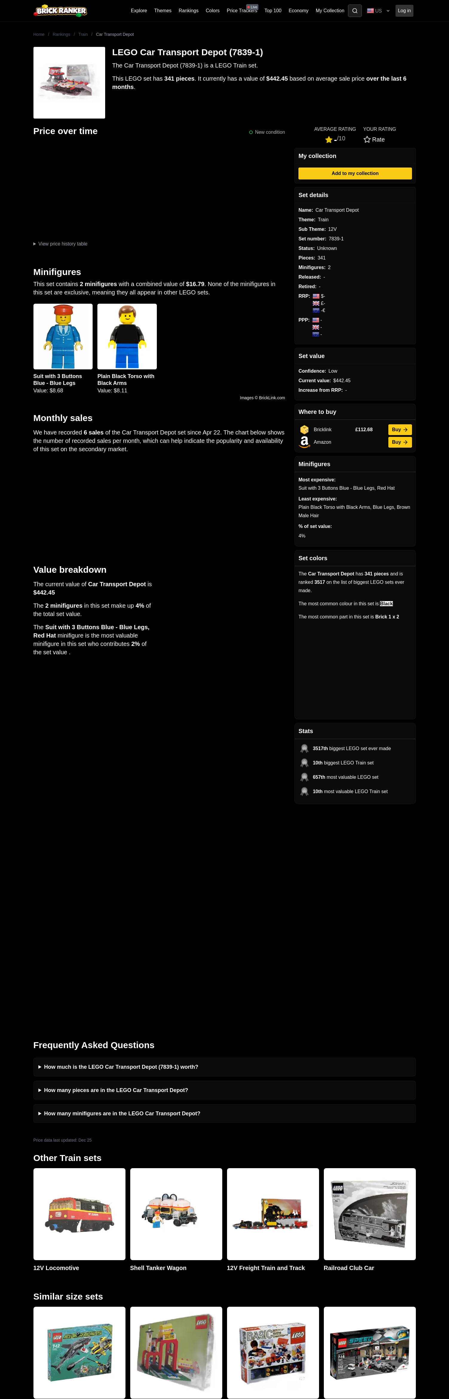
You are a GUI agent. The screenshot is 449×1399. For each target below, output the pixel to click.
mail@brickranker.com (57, 1244)
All (324, 1232)
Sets (327, 1241)
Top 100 (272, 10)
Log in (404, 10)
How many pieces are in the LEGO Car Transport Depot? (116, 870)
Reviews (139, 1251)
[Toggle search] (355, 10)
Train (83, 34)
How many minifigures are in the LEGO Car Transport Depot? (122, 893)
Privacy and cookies (151, 1280)
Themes (162, 10)
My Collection (330, 10)
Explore (139, 10)
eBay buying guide (245, 1241)
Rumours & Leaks (149, 1260)
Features (139, 1270)
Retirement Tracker (246, 1232)
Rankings (189, 10)
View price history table (62, 243)
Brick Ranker (51, 1221)
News (136, 1232)
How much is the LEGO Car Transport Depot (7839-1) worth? (121, 847)
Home (39, 34)
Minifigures (333, 1251)
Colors (213, 10)
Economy (299, 10)
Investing (139, 1241)
